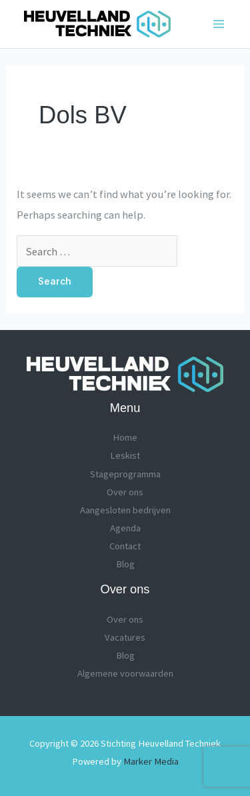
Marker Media (151, 761)
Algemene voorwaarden (125, 673)
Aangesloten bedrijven (125, 510)
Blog (125, 564)
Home (125, 437)
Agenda (125, 528)
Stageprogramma (125, 474)
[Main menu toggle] (218, 24)
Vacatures (125, 637)
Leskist (125, 455)
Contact (125, 546)
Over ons (125, 492)
